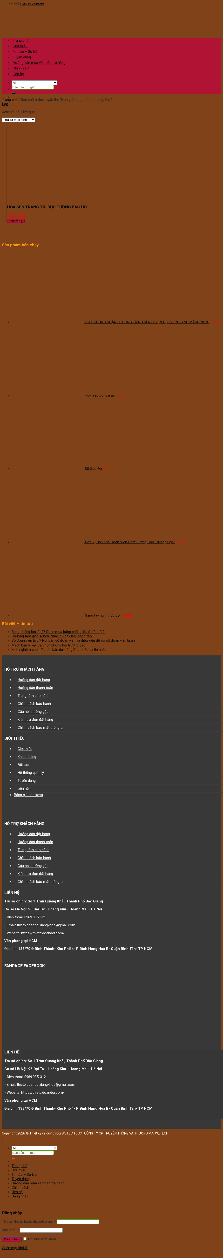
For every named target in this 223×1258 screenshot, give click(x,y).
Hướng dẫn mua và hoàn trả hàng (38, 1183)
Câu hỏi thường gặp (33, 711)
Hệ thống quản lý (31, 772)
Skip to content (32, 4)
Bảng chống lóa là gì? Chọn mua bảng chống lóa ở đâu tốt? (58, 632)
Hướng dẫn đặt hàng (34, 680)
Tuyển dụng (27, 780)
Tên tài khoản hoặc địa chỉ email (29, 1221)
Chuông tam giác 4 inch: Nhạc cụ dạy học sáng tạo (52, 636)
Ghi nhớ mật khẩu (39, 1239)
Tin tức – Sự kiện (25, 1174)
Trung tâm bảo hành (33, 696)
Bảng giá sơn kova (28, 795)
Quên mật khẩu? (15, 1248)
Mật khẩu (10, 1230)
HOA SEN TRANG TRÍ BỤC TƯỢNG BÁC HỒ (47, 207)
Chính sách (21, 68)
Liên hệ (18, 74)
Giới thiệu (25, 749)
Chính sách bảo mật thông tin (41, 727)
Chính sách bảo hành (34, 703)
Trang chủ (10, 99)
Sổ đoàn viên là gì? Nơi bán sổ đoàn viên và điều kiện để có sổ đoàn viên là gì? (73, 640)
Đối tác (23, 765)
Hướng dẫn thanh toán (35, 688)
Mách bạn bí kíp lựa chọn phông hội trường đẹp (49, 645)
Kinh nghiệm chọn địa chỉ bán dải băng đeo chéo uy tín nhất (59, 649)
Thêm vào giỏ (16, 221)
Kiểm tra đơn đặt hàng (35, 719)
